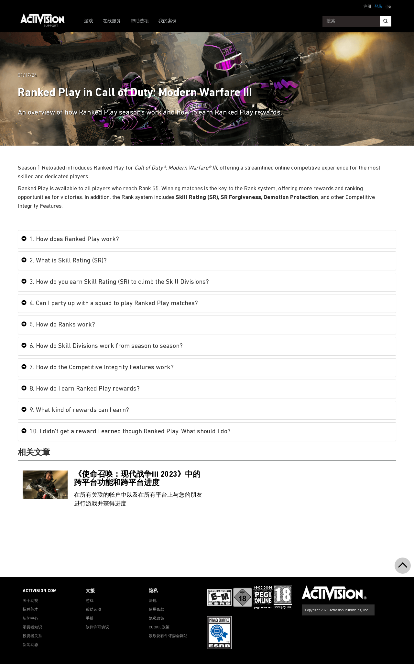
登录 (378, 7)
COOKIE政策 (159, 627)
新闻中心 (30, 619)
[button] (388, 6)
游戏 (88, 21)
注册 (367, 7)
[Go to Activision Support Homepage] (46, 21)
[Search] (385, 21)
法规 (153, 601)
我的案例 (167, 21)
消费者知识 (32, 627)
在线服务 (112, 21)
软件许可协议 (97, 627)
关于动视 (30, 601)
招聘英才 (30, 610)
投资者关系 (32, 636)
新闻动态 (30, 645)
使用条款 (156, 610)
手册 (89, 619)
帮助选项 (140, 21)
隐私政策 (156, 619)
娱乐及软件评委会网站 (168, 636)
